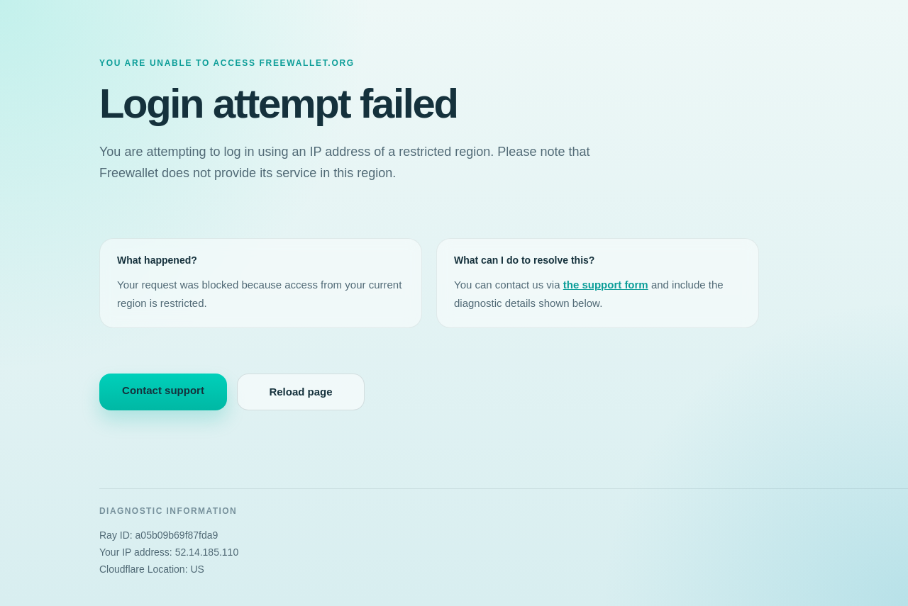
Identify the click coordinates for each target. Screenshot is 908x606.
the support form (605, 285)
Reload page (300, 392)
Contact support (163, 390)
